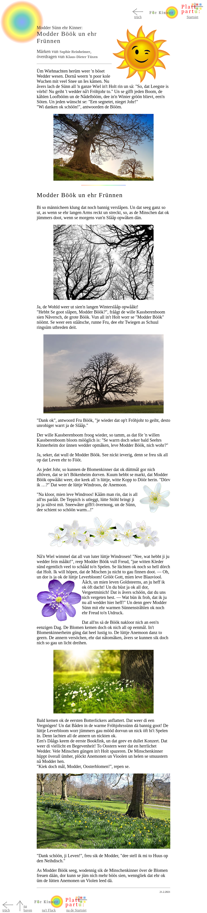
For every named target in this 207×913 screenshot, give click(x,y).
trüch (138, 17)
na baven (28, 908)
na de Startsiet (76, 910)
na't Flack (48, 908)
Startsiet (192, 17)
